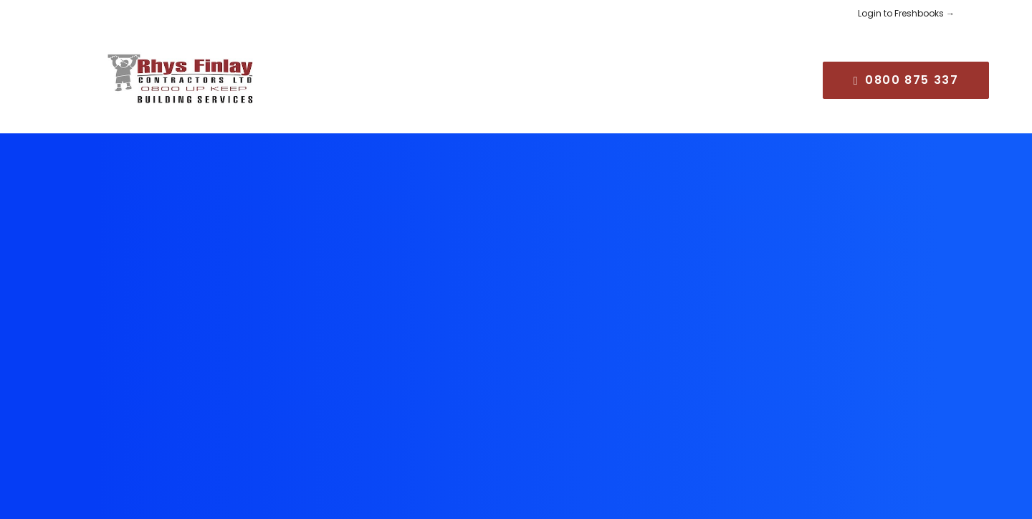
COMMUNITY (546, 74)
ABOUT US (369, 74)
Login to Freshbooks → (906, 13)
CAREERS (638, 74)
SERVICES (454, 74)
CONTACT (721, 74)
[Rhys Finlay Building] (162, 74)
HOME (294, 74)
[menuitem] (294, 74)
